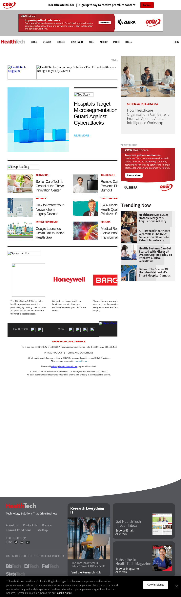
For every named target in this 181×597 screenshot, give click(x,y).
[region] (90, 586)
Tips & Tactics (77, 42)
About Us (12, 525)
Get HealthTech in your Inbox (128, 524)
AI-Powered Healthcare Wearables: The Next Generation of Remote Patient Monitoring (154, 235)
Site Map (42, 530)
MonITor (103, 42)
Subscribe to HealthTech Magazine (133, 562)
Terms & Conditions (18, 530)
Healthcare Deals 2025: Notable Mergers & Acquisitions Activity (154, 218)
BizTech (13, 566)
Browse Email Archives (124, 532)
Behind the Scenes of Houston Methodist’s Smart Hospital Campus (155, 272)
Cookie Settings (155, 584)
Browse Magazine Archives (127, 570)
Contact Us (30, 525)
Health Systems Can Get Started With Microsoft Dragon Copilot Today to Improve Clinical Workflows (155, 255)
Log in (175, 42)
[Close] (176, 586)
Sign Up (146, 5)
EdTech (31, 566)
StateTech (15, 574)
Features (61, 42)
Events (116, 42)
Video (91, 42)
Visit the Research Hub (86, 572)
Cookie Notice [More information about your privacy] (64, 593)
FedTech (50, 566)
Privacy (47, 525)
